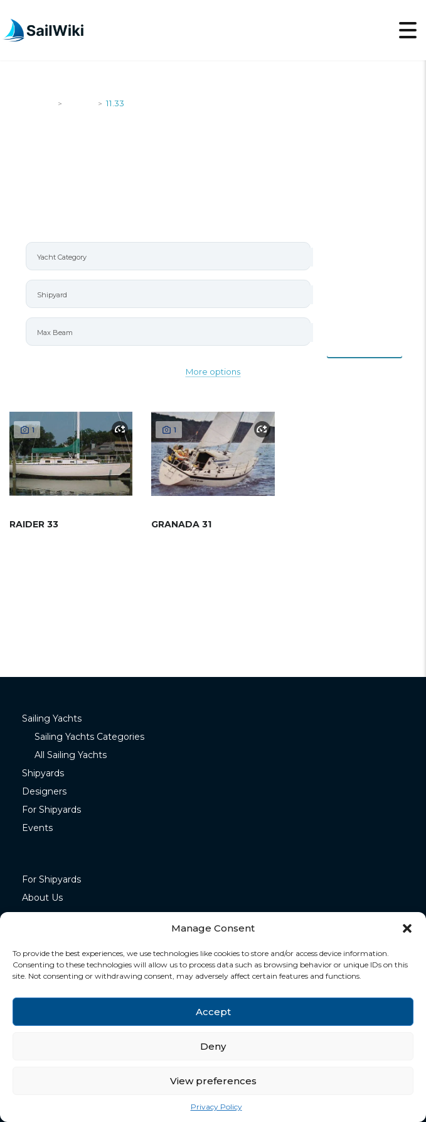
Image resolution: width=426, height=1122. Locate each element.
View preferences (213, 1081)
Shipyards (43, 773)
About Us (42, 897)
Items (364, 343)
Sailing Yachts (52, 718)
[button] (407, 928)
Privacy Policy (216, 1106)
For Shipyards (51, 809)
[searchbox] (173, 257)
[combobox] (168, 256)
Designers (44, 791)
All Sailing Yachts (71, 755)
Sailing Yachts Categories (89, 736)
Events (37, 827)
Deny (213, 1046)
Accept (213, 1012)
